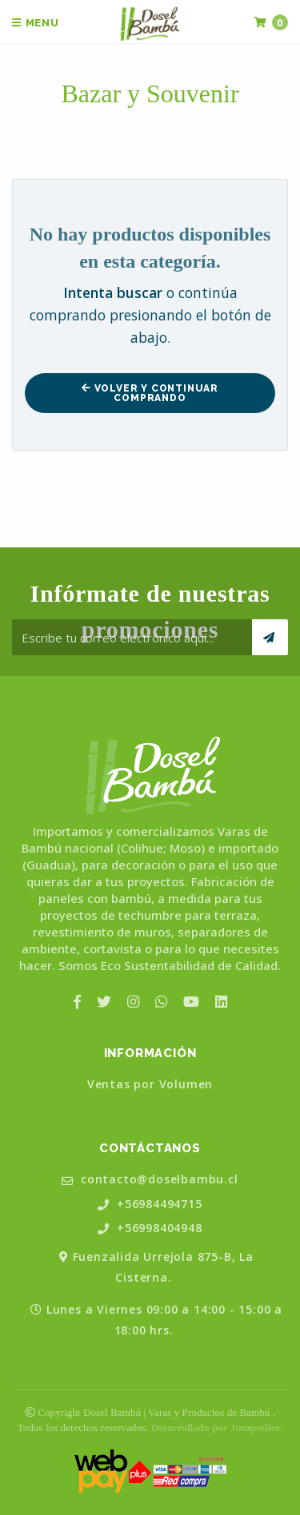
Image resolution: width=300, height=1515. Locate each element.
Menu (35, 23)
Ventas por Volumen (150, 1084)
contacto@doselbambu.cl (150, 1180)
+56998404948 (150, 1229)
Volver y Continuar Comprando (150, 393)
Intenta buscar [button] (112, 292)
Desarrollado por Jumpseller (215, 1427)
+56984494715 (150, 1205)
